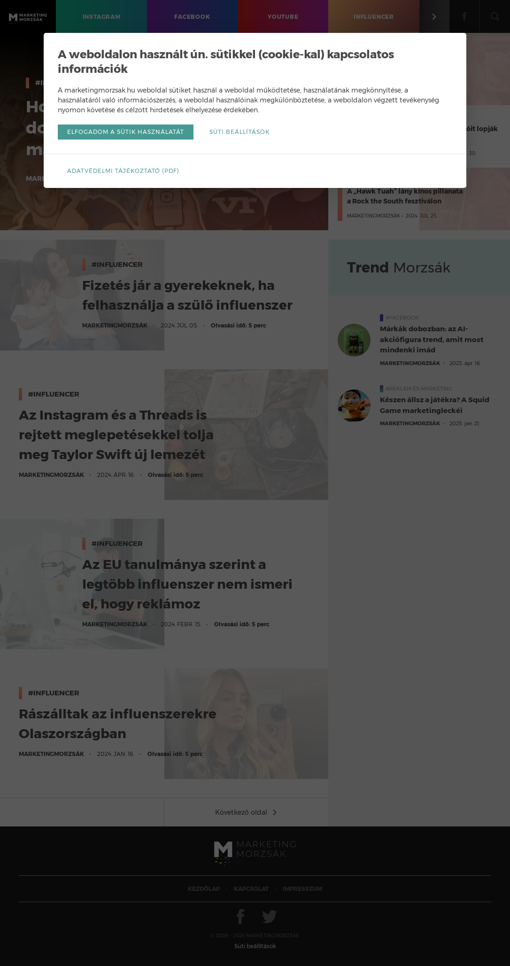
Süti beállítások (239, 131)
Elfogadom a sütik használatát (125, 131)
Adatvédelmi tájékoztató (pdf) (123, 170)
